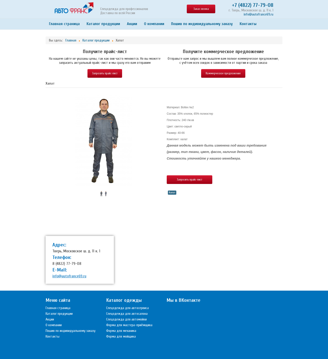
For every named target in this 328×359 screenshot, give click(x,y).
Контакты (248, 24)
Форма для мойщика (121, 336)
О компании (154, 24)
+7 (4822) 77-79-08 (252, 5)
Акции (132, 24)
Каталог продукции (103, 24)
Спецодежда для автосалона (127, 314)
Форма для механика (121, 331)
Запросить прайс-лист (105, 73)
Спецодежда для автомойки (126, 319)
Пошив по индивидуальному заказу (202, 24)
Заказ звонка (201, 8)
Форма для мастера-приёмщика (129, 325)
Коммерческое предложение (223, 73)
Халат (172, 192)
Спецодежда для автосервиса (127, 308)
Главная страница (64, 24)
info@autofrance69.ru (258, 14)
